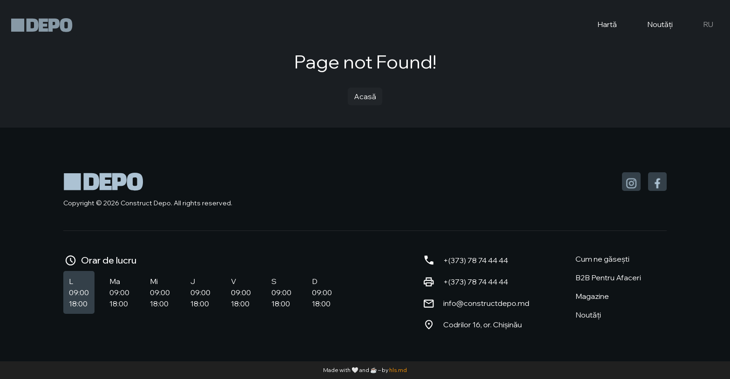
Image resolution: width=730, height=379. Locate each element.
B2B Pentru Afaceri (608, 277)
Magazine (592, 296)
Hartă (599, 25)
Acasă (365, 96)
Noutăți (652, 25)
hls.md (398, 369)
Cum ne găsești (602, 259)
